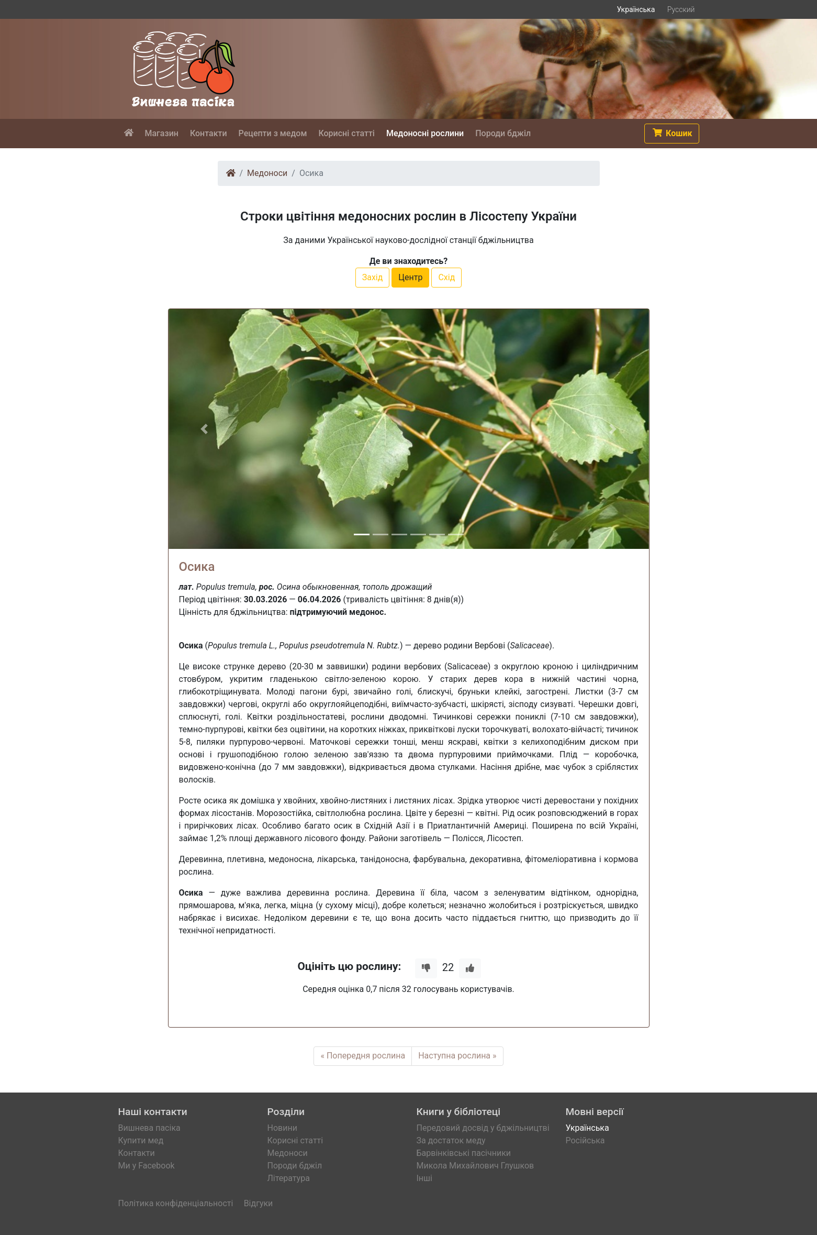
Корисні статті (295, 1140)
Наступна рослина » (457, 1056)
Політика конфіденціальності (175, 1203)
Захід (372, 277)
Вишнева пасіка (149, 1128)
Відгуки (258, 1203)
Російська (585, 1140)
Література (288, 1178)
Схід (446, 277)
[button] (671, 134)
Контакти (136, 1153)
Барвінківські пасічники (464, 1153)
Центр (410, 277)
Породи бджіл (294, 1166)
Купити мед (141, 1140)
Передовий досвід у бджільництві (483, 1128)
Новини (282, 1128)
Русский (681, 9)
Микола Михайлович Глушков (475, 1166)
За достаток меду (451, 1140)
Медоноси (267, 173)
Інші (424, 1178)
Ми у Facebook (146, 1166)
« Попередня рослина (362, 1056)
